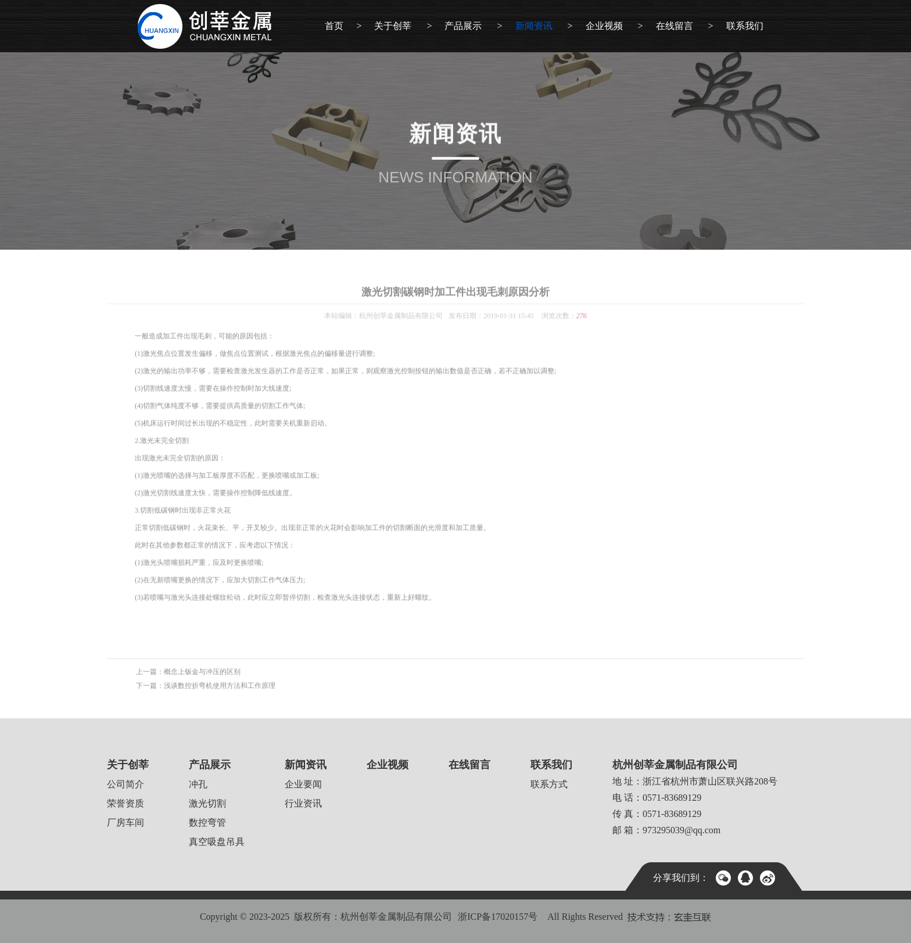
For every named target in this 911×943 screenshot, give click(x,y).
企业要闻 (303, 784)
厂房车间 (125, 822)
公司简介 (125, 784)
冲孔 (198, 784)
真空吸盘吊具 (217, 842)
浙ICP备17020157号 (497, 917)
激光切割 (207, 803)
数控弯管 (207, 822)
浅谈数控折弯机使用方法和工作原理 (219, 694)
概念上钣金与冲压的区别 (202, 680)
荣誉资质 (125, 803)
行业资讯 (303, 803)
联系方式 (549, 784)
